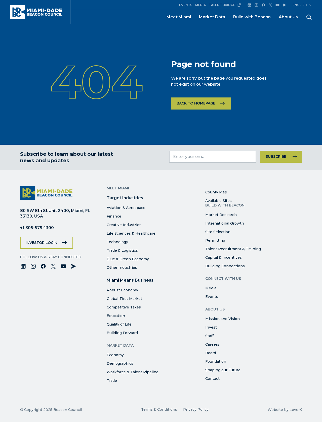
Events (211, 296)
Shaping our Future (222, 370)
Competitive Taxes (124, 307)
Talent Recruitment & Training (233, 249)
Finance (114, 216)
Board (210, 353)
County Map (216, 192)
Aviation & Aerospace (126, 207)
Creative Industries (124, 225)
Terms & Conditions (159, 409)
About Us (288, 17)
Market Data (212, 17)
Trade (112, 380)
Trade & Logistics (122, 250)
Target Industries (125, 197)
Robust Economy (122, 290)
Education (116, 315)
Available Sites (218, 200)
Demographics (120, 363)
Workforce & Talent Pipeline (132, 372)
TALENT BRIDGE (225, 5)
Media (210, 288)
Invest (211, 327)
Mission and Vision (222, 318)
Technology (117, 242)
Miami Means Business (130, 280)
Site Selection (217, 232)
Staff (209, 336)
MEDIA (200, 5)
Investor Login (41, 242)
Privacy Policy (196, 409)
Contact (212, 378)
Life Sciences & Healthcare (131, 233)
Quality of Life (119, 324)
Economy (115, 355)
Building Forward (122, 333)
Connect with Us (223, 278)
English (300, 5)
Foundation (215, 361)
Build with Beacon (252, 17)
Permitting (215, 240)
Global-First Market (124, 298)
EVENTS (185, 5)
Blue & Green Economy (128, 259)
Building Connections (225, 266)
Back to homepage (196, 103)
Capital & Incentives (223, 257)
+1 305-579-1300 (37, 227)
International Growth (224, 223)
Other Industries (122, 267)
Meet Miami (179, 17)
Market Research (221, 215)
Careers (212, 344)
